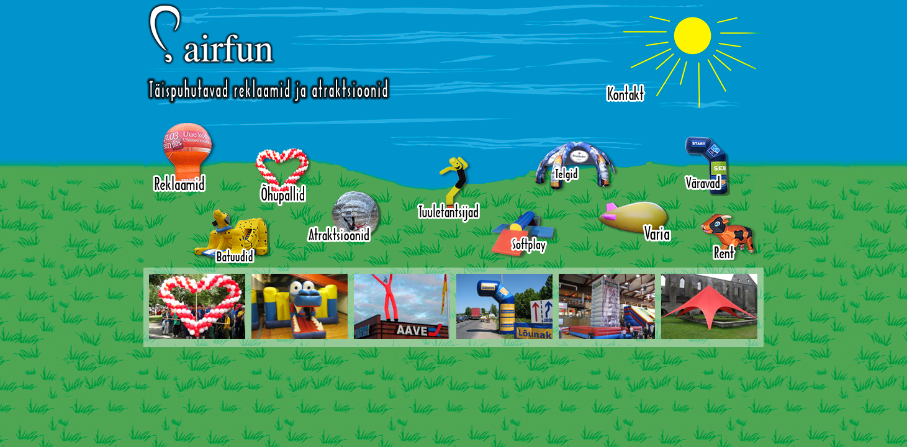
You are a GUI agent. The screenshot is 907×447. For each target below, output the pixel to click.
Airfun (268, 53)
